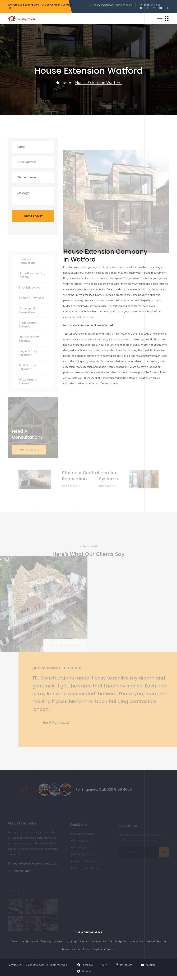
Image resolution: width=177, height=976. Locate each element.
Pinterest (84, 971)
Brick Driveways (29, 293)
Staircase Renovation (27, 267)
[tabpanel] (106, 695)
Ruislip (118, 941)
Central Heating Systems (94, 476)
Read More (102, 486)
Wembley (45, 941)
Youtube (148, 965)
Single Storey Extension (28, 359)
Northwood (131, 941)
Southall (107, 941)
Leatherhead (147, 941)
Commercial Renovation (27, 316)
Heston (161, 941)
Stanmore (95, 941)
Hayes (65, 949)
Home (60, 83)
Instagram (124, 965)
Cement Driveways (31, 304)
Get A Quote (29, 456)
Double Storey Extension (29, 345)
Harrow (76, 949)
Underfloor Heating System (32, 281)
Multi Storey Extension (27, 373)
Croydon (97, 949)
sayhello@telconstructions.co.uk (113, 5)
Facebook (85, 965)
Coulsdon (109, 949)
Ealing (86, 949)
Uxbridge (72, 941)
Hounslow (32, 941)
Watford (59, 941)
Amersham (17, 941)
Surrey (83, 941)
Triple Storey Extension (27, 331)
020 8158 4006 (153, 5)
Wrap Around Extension (28, 388)
